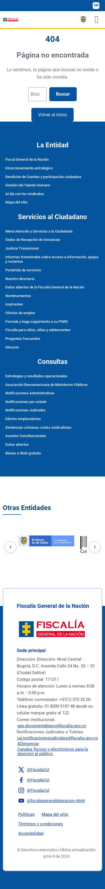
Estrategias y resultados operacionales (36, 376)
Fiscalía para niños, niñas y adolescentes (38, 330)
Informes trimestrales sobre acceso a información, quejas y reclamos (52, 259)
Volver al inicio (52, 114)
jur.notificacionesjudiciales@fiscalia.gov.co (57, 738)
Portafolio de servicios (23, 270)
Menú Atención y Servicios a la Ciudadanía (39, 231)
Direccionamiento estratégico (29, 168)
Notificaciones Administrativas (30, 393)
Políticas (26, 814)
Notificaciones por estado (25, 402)
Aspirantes (14, 304)
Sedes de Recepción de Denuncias (32, 240)
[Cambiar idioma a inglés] (96, 5)
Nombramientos (18, 296)
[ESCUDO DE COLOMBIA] (83, 19)
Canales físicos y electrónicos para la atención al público (52, 751)
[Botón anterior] (10, 547)
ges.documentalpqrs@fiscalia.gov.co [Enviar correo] (51, 725)
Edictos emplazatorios (23, 419)
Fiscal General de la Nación (27, 159)
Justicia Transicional (22, 248)
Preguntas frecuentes (22, 338)
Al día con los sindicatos (24, 194)
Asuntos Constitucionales (25, 436)
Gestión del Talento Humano (27, 185)
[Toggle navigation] (96, 19)
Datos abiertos (17, 444)
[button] (56, 769)
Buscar (63, 94)
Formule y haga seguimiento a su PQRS (36, 321)
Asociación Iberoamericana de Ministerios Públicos (46, 385)
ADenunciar (28, 743)
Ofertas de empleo (20, 313)
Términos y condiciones (40, 823)
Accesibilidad (30, 833)
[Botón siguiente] (95, 547)
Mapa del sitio (16, 202)
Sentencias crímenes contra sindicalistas (38, 427)
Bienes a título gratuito (23, 453)
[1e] (46, 544)
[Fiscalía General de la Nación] (11, 19)
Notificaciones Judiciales (25, 410)
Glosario (12, 347)
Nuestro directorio (19, 279)
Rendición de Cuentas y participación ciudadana (43, 177)
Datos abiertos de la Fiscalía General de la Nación (44, 287)
